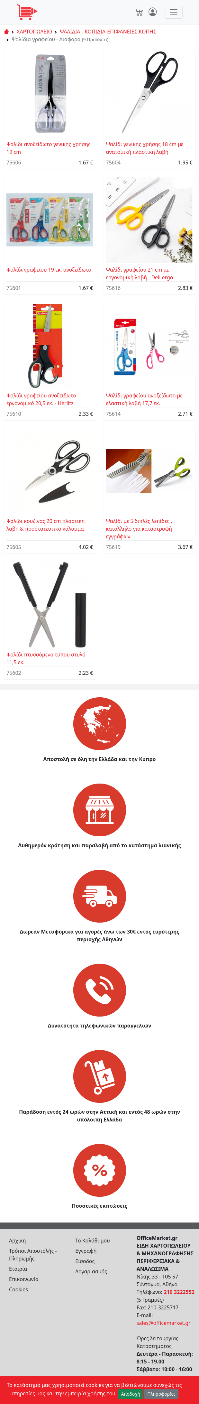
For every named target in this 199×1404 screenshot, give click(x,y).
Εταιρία (18, 1268)
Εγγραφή (85, 1250)
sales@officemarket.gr (164, 1322)
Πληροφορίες (161, 1394)
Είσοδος (85, 1261)
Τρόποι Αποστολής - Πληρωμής (33, 1254)
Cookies (18, 1289)
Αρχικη (17, 1240)
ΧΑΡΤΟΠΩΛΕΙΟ (34, 31)
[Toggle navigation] (174, 12)
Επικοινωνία (24, 1279)
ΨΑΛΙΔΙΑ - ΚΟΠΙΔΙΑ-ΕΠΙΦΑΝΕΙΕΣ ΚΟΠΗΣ (108, 31)
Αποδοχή (130, 1394)
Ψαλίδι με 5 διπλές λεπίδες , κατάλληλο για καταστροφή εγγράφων (139, 528)
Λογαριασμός (91, 1271)
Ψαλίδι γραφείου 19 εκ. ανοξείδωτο (48, 269)
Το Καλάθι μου (92, 1240)
